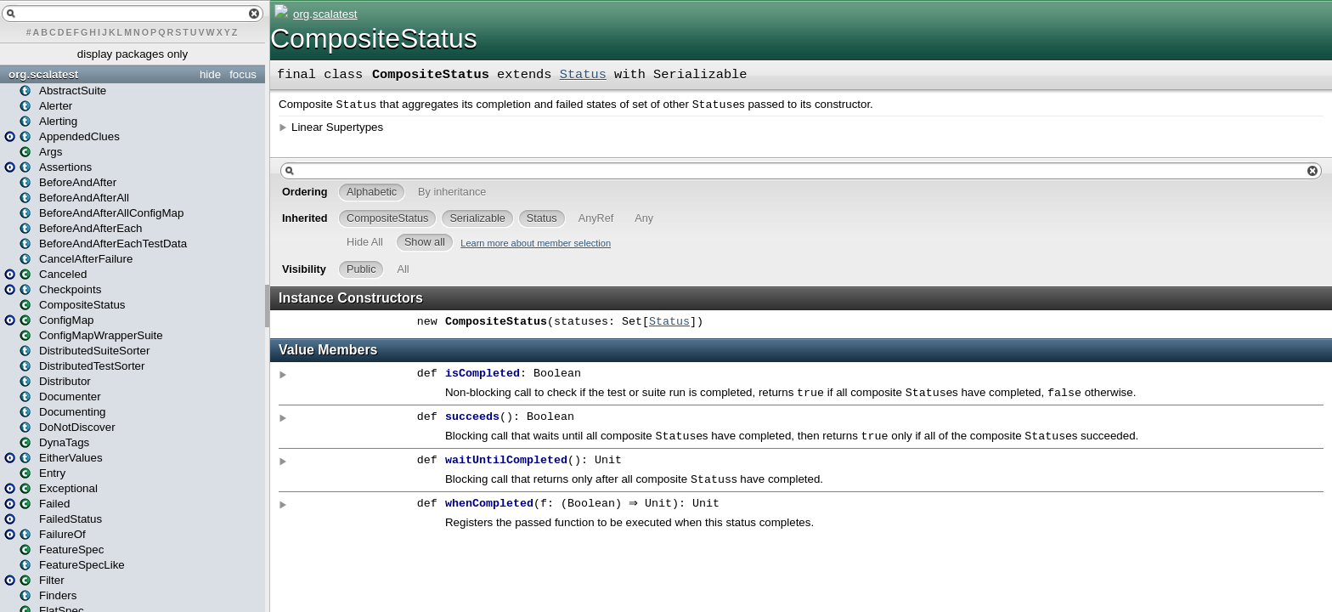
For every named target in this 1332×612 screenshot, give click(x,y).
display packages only (132, 54)
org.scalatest (43, 74)
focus (243, 74)
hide (210, 74)
